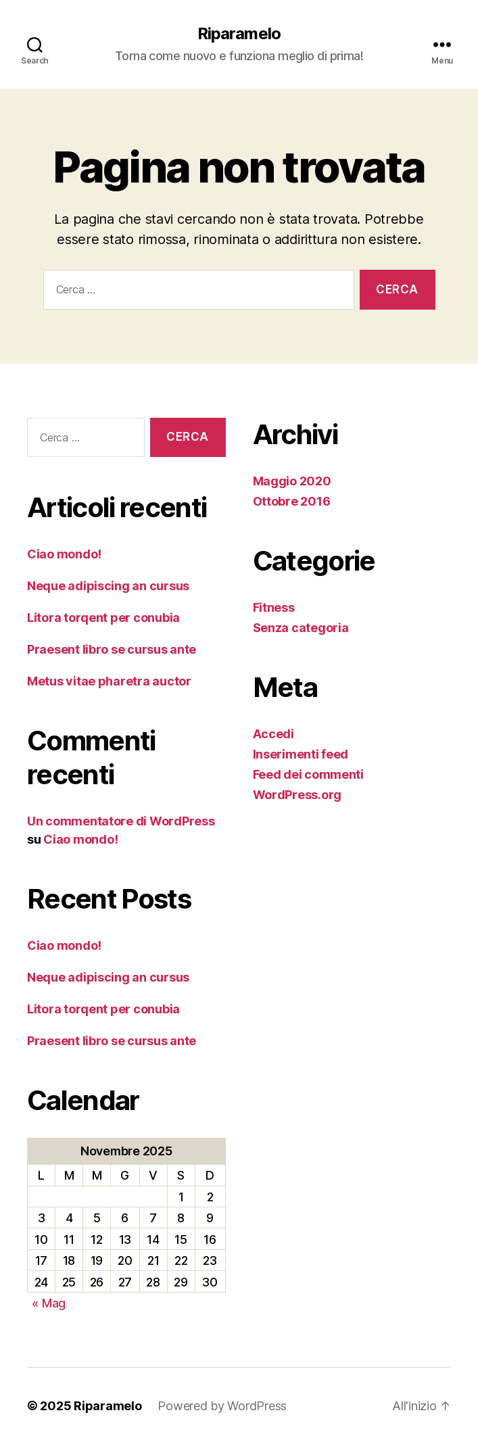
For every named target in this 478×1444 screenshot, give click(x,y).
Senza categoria (301, 628)
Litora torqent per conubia (103, 617)
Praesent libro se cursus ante (111, 649)
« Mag (49, 1303)
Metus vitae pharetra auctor (109, 681)
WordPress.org (297, 795)
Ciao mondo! (64, 554)
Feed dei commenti (308, 774)
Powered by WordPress (222, 1406)
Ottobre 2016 (292, 501)
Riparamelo (238, 34)
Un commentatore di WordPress (120, 821)
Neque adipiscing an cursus (108, 586)
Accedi (273, 734)
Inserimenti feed (301, 754)
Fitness (274, 607)
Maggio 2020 (292, 481)
